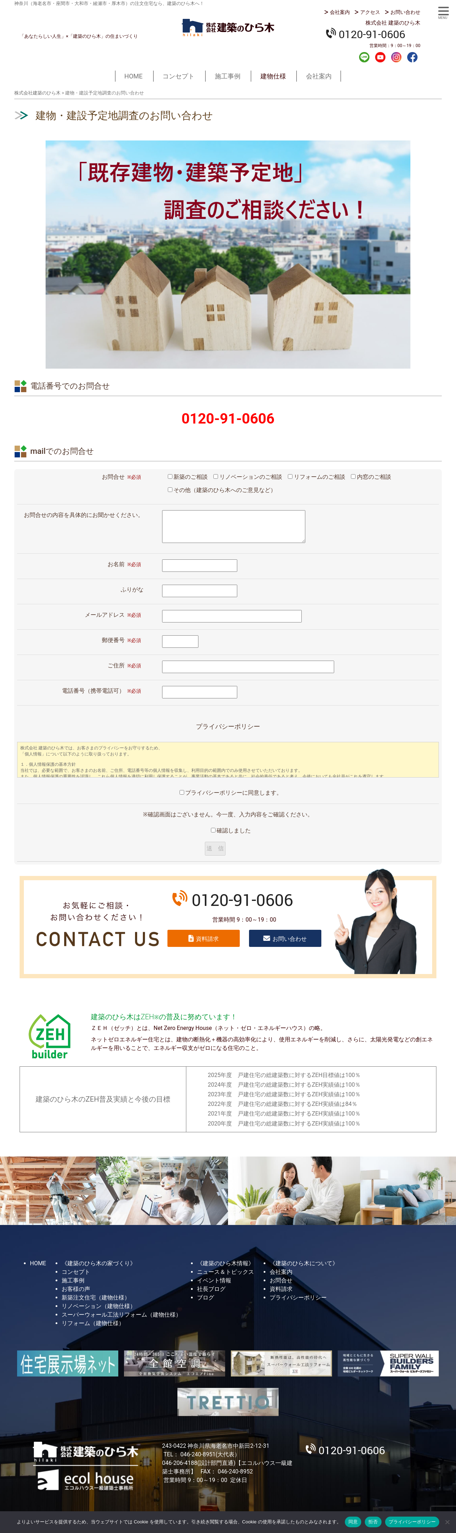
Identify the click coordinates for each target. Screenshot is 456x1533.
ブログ (205, 1297)
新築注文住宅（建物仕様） (96, 1297)
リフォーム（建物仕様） (93, 1323)
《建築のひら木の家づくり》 (99, 1263)
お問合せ (281, 1280)
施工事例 (227, 76)
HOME (133, 76)
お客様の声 (76, 1289)
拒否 (373, 1521)
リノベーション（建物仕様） (99, 1306)
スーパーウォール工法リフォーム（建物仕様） (121, 1314)
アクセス (370, 12)
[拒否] (447, 1522)
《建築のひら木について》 (304, 1263)
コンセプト (178, 76)
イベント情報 (214, 1280)
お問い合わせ (405, 12)
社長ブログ (211, 1289)
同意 (353, 1521)
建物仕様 (273, 76)
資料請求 (207, 938)
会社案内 (340, 12)
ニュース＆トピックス (225, 1271)
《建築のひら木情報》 (225, 1263)
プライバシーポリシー (298, 1297)
